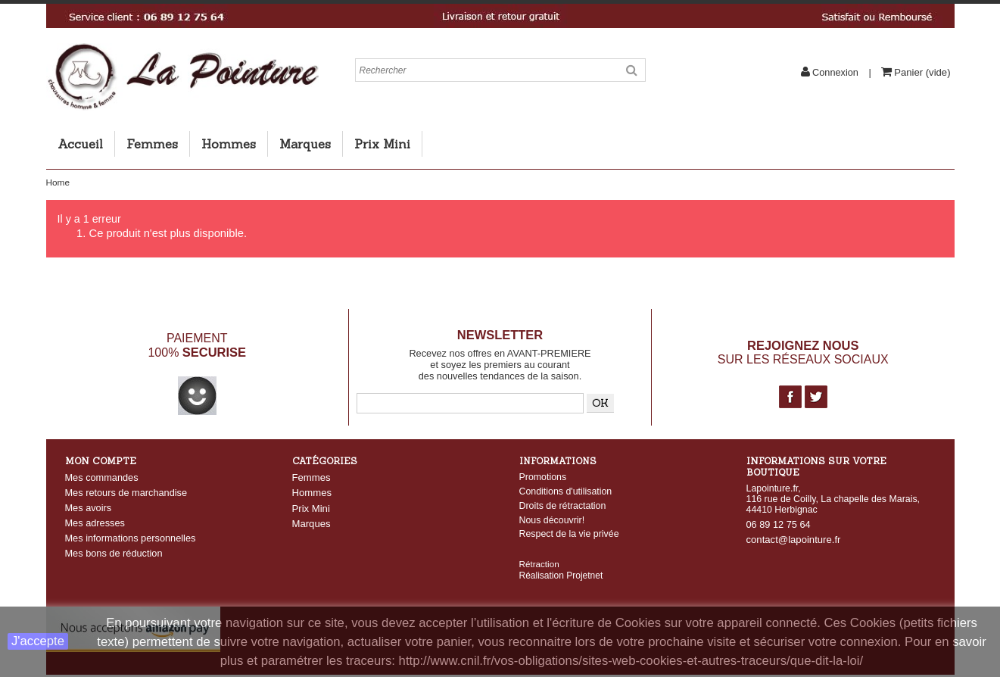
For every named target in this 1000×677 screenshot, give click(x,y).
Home (58, 182)
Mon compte (100, 460)
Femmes (152, 143)
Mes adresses (95, 523)
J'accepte (37, 641)
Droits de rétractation (562, 506)
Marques (305, 143)
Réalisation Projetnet (561, 562)
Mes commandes (102, 477)
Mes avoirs (88, 507)
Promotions (543, 477)
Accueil (80, 143)
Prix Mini (382, 143)
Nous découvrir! (552, 520)
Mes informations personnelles (130, 538)
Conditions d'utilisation (565, 491)
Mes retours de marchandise (126, 492)
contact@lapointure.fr (793, 539)
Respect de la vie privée (569, 534)
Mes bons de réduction (114, 553)
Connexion (835, 72)
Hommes (228, 143)
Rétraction (539, 551)
